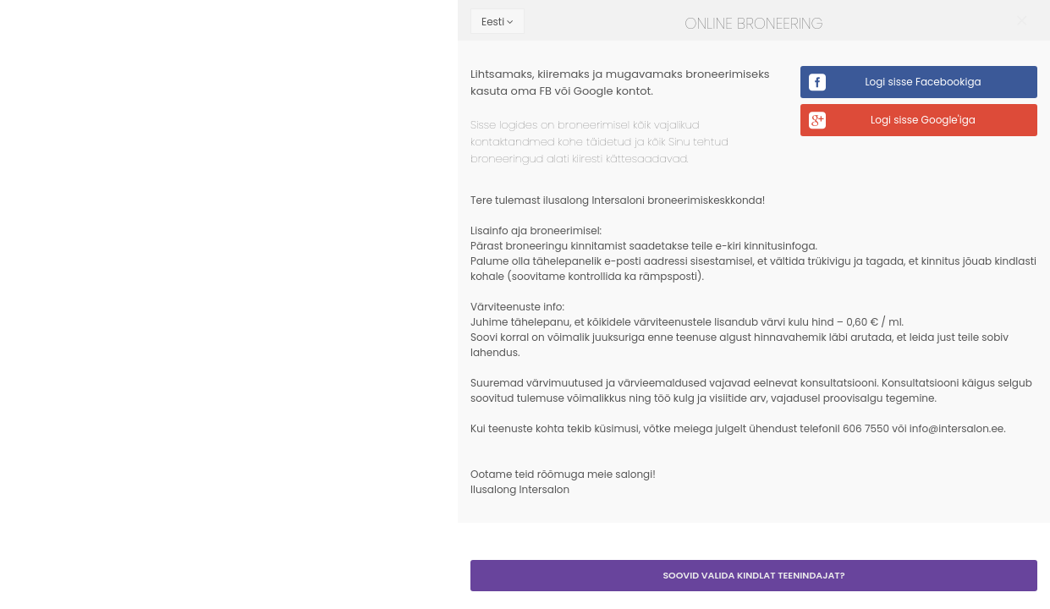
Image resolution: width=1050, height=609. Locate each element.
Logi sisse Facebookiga (923, 81)
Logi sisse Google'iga (923, 119)
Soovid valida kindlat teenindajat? (753, 575)
